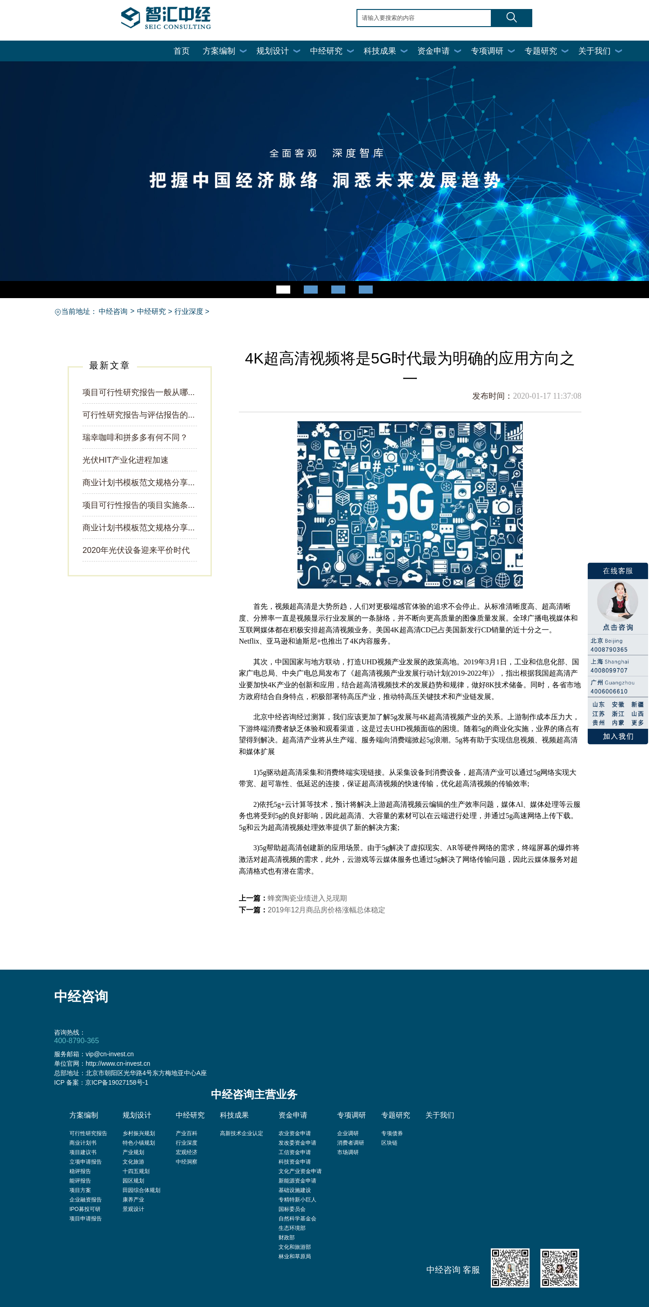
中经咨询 (113, 311)
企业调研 (348, 1133)
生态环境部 (292, 1228)
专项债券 (392, 1133)
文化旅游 (133, 1162)
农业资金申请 (295, 1133)
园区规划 (133, 1181)
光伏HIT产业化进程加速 (125, 460)
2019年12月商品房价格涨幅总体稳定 (326, 910)
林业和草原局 (295, 1256)
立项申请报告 (85, 1162)
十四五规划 (136, 1171)
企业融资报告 (85, 1200)
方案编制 (219, 50)
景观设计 (133, 1209)
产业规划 (133, 1152)
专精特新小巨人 (297, 1200)
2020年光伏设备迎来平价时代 (136, 550)
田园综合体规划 (141, 1190)
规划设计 (272, 50)
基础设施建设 (295, 1190)
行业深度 (188, 311)
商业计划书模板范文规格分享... (138, 482)
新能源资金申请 (297, 1181)
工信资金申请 (295, 1152)
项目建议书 (82, 1152)
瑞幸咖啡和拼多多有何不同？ (135, 437)
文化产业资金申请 (300, 1171)
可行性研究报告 (88, 1133)
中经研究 (326, 50)
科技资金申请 (295, 1162)
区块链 (389, 1143)
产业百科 (186, 1133)
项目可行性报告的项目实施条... (138, 505)
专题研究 (541, 50)
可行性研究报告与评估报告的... (138, 414)
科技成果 (380, 50)
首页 (182, 50)
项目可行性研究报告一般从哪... (138, 392)
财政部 (287, 1237)
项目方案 (80, 1190)
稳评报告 (80, 1171)
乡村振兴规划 (139, 1133)
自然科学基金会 (297, 1218)
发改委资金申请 (297, 1143)
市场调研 (348, 1152)
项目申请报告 (85, 1218)
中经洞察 (186, 1162)
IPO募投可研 (85, 1209)
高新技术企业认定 (241, 1133)
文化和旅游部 (295, 1247)
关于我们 (594, 50)
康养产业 (133, 1200)
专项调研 (487, 50)
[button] (283, 289)
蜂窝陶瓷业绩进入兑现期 (307, 898)
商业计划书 (82, 1143)
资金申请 (433, 50)
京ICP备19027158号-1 (116, 1082)
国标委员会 (292, 1209)
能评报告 (80, 1181)
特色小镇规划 (139, 1143)
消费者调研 (350, 1143)
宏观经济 (186, 1152)
